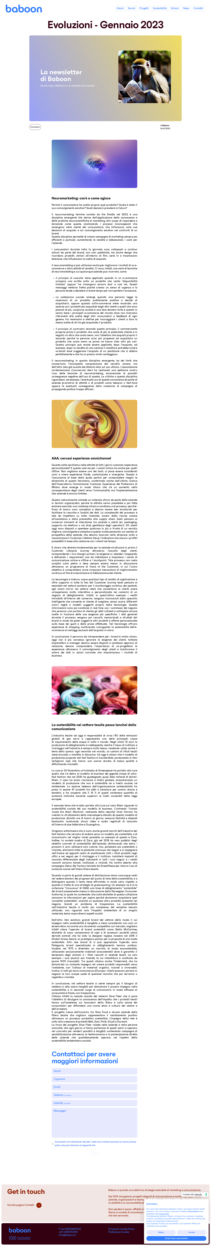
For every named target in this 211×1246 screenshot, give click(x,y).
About (120, 8)
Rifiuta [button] (161, 1232)
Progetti (144, 8)
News (186, 8)
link (93, 1145)
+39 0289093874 (68, 1232)
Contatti (198, 8)
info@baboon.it (67, 1235)
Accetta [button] (191, 1232)
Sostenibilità (160, 8)
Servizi (131, 8)
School (175, 8)
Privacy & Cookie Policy (121, 1229)
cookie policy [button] (164, 1214)
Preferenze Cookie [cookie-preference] (118, 1232)
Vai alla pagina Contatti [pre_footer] (24, 1205)
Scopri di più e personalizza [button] (176, 1238)
